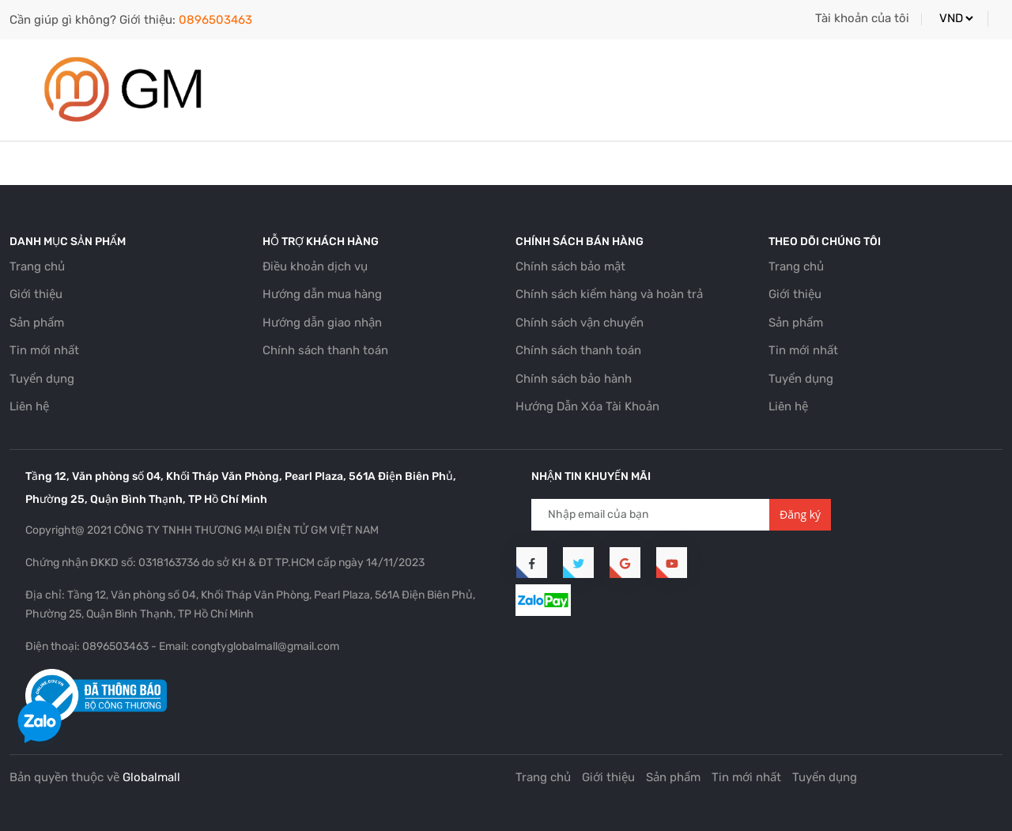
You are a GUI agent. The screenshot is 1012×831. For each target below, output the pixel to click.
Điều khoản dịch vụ (315, 266)
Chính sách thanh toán (325, 350)
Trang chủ (37, 266)
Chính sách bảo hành (573, 379)
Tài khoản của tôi (862, 18)
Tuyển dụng (41, 379)
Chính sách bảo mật (570, 266)
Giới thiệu (35, 294)
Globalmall (151, 777)
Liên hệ (29, 406)
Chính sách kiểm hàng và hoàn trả (609, 294)
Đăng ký (800, 514)
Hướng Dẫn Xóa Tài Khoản (587, 406)
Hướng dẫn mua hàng (322, 294)
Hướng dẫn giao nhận (322, 322)
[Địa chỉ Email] (650, 515)
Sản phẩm (36, 322)
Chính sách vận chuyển (579, 322)
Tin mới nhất (44, 350)
